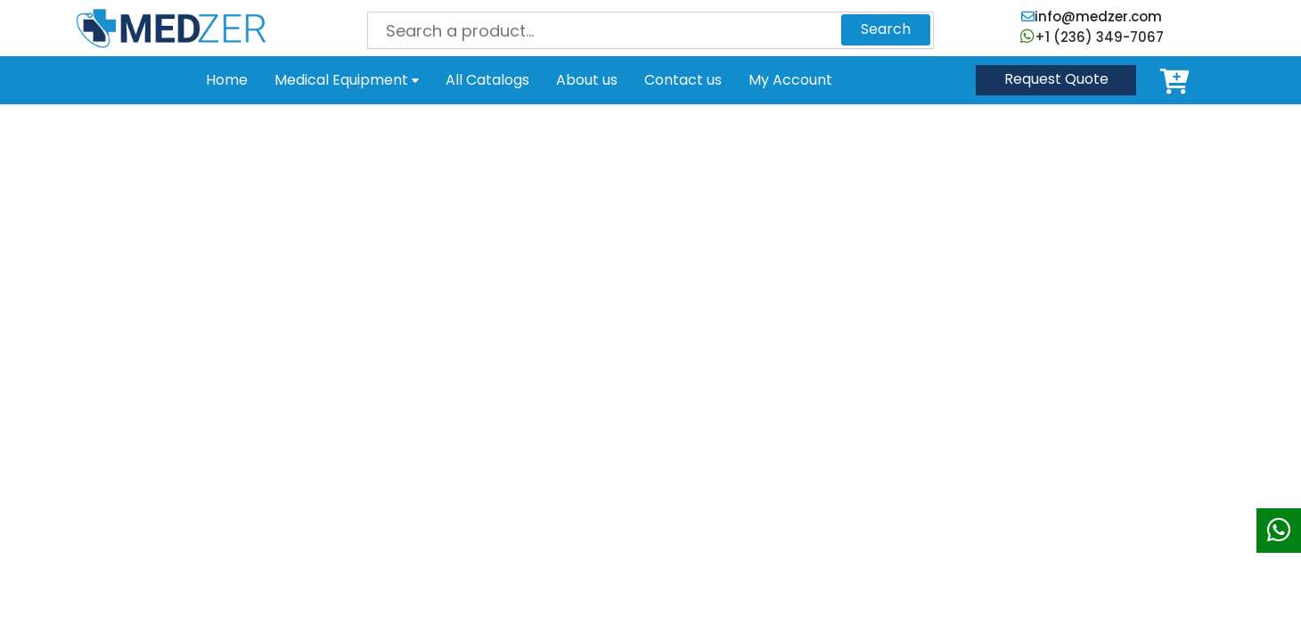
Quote (1056, 79)
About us (587, 80)
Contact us (683, 80)
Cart (1178, 80)
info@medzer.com (1091, 16)
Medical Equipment (346, 80)
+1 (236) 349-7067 (1092, 37)
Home (227, 80)
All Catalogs (487, 80)
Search (886, 29)
